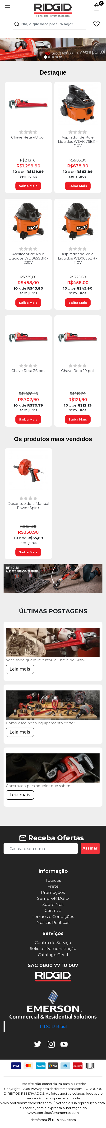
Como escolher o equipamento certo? (40, 723)
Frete (53, 886)
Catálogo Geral (53, 954)
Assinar (90, 848)
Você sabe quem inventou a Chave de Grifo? (45, 660)
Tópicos (53, 880)
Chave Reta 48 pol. (28, 137)
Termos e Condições (53, 916)
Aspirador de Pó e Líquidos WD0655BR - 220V (28, 258)
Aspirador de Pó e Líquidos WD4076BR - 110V (78, 141)
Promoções (53, 892)
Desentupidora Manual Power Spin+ (28, 505)
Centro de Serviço (53, 942)
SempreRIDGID (53, 898)
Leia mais (20, 669)
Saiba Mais (28, 186)
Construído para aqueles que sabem (39, 785)
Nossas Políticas (53, 922)
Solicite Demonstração (53, 948)
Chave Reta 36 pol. (28, 371)
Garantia (53, 910)
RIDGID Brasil (53, 1026)
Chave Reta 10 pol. (77, 371)
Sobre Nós (53, 904)
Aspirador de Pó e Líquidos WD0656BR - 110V (77, 258)
